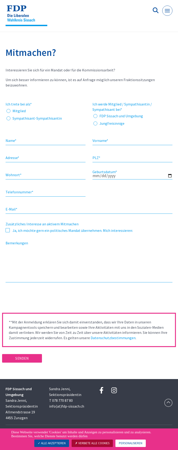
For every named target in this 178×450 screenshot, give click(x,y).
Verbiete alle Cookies (92, 443)
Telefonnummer (19, 192)
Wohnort (14, 174)
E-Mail (11, 209)
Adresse (12, 157)
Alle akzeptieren (52, 443)
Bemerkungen (17, 243)
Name (11, 140)
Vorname (100, 140)
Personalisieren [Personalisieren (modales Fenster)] (130, 443)
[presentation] (37, 299)
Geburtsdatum (104, 171)
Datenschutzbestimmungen (113, 337)
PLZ (96, 157)
